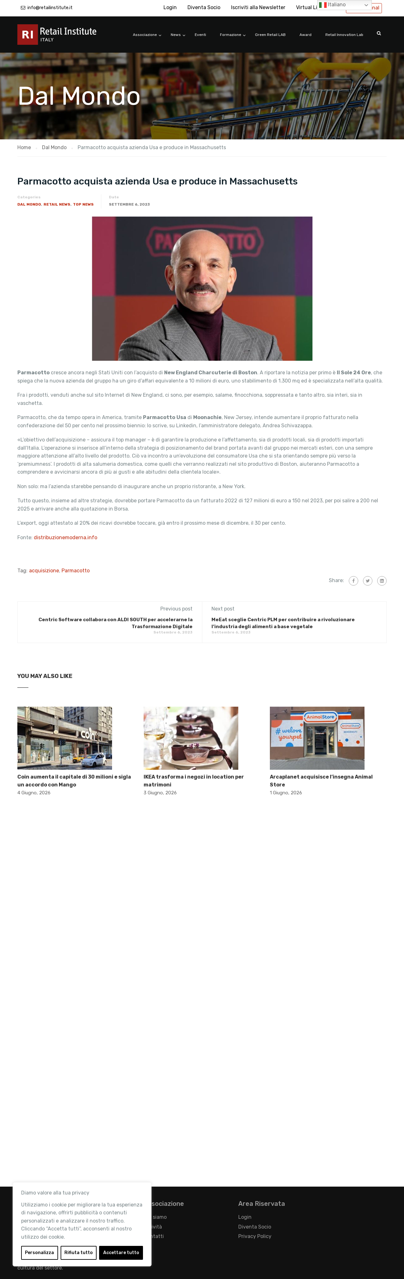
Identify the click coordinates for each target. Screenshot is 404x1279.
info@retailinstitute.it (50, 7)
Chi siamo (155, 1217)
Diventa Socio (203, 7)
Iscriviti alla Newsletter (258, 7)
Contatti (154, 1236)
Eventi (200, 34)
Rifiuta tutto (78, 1252)
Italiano (332, 5)
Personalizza (39, 1252)
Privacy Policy (254, 1236)
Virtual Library (313, 7)
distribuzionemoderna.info (65, 537)
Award (306, 34)
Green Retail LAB (270, 34)
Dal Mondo (29, 204)
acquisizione (44, 571)
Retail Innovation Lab (344, 34)
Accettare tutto (121, 1252)
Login (170, 7)
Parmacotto (76, 571)
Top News (83, 204)
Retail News (57, 204)
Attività (153, 1227)
